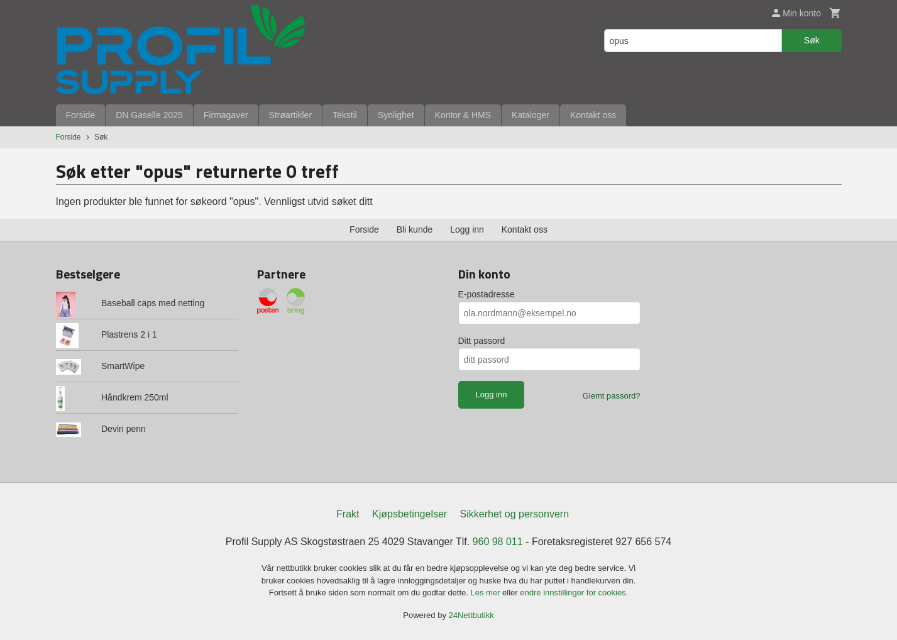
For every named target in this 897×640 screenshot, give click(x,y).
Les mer (487, 592)
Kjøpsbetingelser (409, 514)
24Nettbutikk (471, 615)
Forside (81, 115)
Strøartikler (290, 115)
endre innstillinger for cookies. (574, 592)
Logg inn (467, 229)
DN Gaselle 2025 (149, 115)
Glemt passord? (612, 395)
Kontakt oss (593, 115)
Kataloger (530, 115)
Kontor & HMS (463, 115)
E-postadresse (486, 294)
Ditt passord (481, 341)
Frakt (347, 514)
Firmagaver (226, 115)
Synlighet (396, 115)
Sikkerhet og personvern (514, 514)
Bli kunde (415, 229)
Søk (812, 40)
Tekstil (345, 115)
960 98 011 (498, 541)
